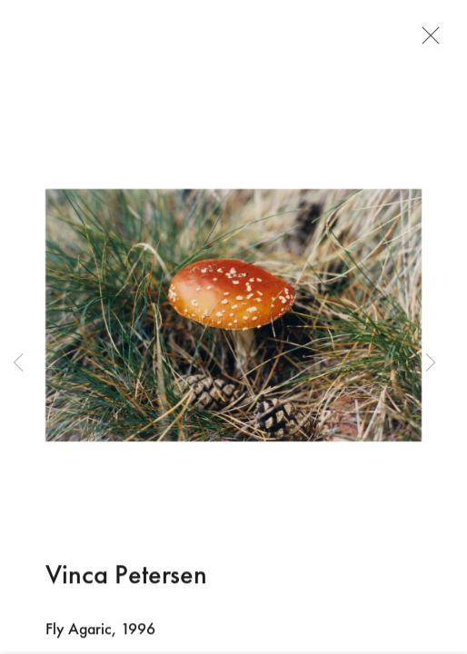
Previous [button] (18, 363)
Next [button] (430, 363)
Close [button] (426, 40)
